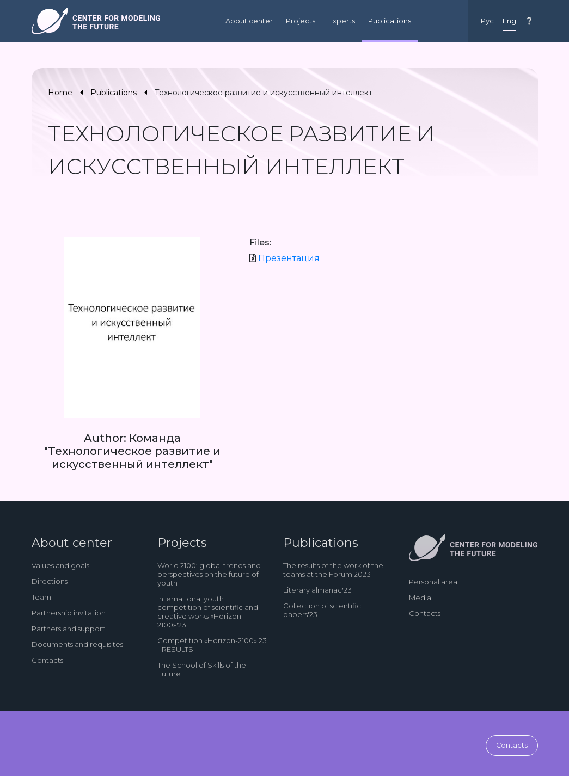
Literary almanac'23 (317, 590)
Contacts (47, 660)
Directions (50, 581)
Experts (341, 21)
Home (60, 92)
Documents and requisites (77, 644)
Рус (487, 21)
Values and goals (60, 565)
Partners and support (68, 628)
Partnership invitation (69, 612)
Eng (509, 21)
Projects (300, 21)
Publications (389, 21)
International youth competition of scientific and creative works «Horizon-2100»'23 (207, 611)
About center (249, 21)
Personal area (433, 581)
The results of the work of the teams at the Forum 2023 (333, 569)
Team (41, 597)
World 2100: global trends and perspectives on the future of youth (209, 574)
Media (420, 597)
